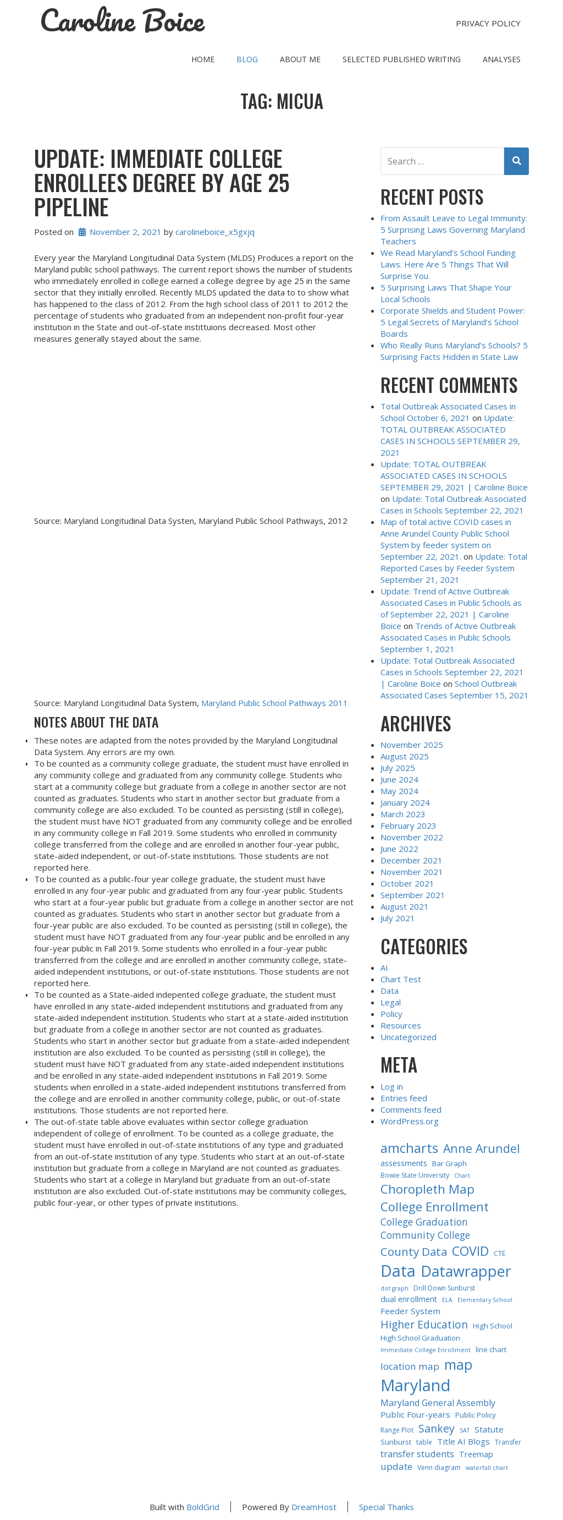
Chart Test (400, 979)
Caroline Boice (122, 20)
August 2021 (404, 906)
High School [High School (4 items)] (492, 1326)
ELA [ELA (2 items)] (447, 1300)
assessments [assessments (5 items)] (403, 1163)
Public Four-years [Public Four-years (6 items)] (415, 1414)
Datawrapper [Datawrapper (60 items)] (466, 1271)
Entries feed (403, 1097)
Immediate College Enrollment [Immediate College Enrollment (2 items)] (425, 1350)
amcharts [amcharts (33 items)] (409, 1148)
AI (384, 967)
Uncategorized (408, 1036)
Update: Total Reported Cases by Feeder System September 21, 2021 (453, 568)
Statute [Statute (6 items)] (489, 1429)
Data (389, 990)
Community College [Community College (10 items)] (425, 1235)
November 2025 (411, 744)
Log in (391, 1086)
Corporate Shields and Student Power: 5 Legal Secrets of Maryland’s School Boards (452, 322)
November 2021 (411, 871)
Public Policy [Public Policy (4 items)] (475, 1415)
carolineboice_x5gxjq (215, 231)
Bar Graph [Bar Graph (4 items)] (449, 1163)
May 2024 (399, 790)
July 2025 (397, 767)
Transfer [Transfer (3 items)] (508, 1442)
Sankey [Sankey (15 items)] (436, 1428)
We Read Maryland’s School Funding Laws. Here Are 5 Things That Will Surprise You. (448, 264)
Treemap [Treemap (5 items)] (476, 1454)
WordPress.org (409, 1121)
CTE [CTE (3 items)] (499, 1253)
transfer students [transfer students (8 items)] (417, 1453)
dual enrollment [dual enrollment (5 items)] (408, 1299)
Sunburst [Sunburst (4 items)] (395, 1442)
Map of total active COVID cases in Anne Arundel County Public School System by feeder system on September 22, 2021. (445, 539)
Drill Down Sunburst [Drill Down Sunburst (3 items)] (444, 1288)
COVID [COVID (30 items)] (470, 1251)
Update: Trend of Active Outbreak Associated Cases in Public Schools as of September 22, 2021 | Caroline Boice (451, 608)
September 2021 (412, 894)
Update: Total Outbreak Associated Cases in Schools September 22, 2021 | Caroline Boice (452, 672)
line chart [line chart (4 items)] (491, 1349)
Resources (400, 1025)
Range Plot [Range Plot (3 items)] (396, 1430)
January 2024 (405, 802)
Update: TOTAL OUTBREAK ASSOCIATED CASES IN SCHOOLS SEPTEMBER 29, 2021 (450, 435)
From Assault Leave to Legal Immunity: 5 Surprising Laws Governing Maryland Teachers (453, 229)
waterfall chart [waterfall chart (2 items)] (487, 1468)
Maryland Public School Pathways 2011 (274, 702)
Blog (247, 59)
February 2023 (408, 825)
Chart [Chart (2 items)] (462, 1175)
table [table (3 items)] (424, 1442)
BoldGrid (202, 1506)
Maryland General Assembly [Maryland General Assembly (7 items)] (437, 1403)
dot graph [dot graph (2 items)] (394, 1288)
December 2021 (411, 860)
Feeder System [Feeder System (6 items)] (410, 1310)
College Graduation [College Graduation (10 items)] (424, 1221)
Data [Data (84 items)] (398, 1270)
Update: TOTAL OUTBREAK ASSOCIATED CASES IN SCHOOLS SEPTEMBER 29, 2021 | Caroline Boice (454, 475)
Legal (390, 1002)
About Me (300, 59)
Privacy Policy (488, 23)
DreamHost (313, 1506)
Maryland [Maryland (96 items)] (415, 1385)
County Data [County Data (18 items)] (413, 1251)
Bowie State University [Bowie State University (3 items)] (414, 1175)
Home (202, 59)
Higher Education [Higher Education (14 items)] (424, 1324)
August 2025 (404, 756)
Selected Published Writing (402, 59)
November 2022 (411, 837)
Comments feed (410, 1109)
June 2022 (399, 848)
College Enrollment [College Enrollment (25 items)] (434, 1206)
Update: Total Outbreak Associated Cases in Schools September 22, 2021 (453, 504)
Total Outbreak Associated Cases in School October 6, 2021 (448, 412)
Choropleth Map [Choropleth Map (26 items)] (427, 1189)
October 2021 (407, 883)
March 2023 (403, 813)
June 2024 (399, 779)
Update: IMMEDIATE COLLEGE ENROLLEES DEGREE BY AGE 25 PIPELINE (162, 182)
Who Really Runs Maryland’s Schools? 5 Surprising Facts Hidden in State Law (454, 351)
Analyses (502, 59)
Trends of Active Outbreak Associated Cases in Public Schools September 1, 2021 (448, 637)
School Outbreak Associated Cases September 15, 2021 (454, 689)
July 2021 (397, 917)
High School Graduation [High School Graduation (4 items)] (420, 1338)
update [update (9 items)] (396, 1466)
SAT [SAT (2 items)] (465, 1430)
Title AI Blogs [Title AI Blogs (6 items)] (463, 1441)
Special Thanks (386, 1506)
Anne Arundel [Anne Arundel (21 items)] (481, 1148)
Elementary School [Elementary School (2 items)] (484, 1300)
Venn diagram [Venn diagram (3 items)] (439, 1467)
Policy (391, 1013)
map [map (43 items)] (458, 1364)
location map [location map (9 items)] (409, 1366)
